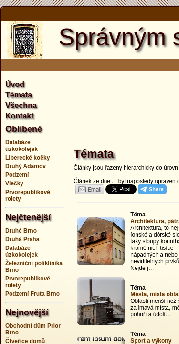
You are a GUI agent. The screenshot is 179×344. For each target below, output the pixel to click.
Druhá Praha (22, 239)
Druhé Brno (21, 230)
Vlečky (14, 183)
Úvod (14, 84)
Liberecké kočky (27, 157)
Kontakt (19, 116)
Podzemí (17, 175)
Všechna (21, 105)
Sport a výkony (150, 340)
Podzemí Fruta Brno (32, 293)
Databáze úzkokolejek (21, 145)
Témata (18, 95)
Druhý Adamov (25, 166)
